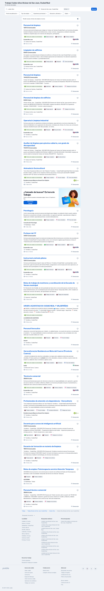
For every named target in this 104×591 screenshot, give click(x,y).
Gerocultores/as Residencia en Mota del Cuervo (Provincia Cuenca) (48, 352)
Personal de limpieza (32, 25)
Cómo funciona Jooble (30, 578)
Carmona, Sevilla (26, 537)
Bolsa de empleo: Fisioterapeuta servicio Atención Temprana (49, 469)
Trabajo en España (65, 572)
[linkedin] (95, 568)
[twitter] (91, 568)
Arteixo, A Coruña (26, 523)
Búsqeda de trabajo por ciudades (29, 562)
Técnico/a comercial (32, 376)
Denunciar (75, 43)
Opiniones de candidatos (30, 580)
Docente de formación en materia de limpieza (42, 446)
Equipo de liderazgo (29, 576)
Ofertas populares (26, 560)
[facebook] (83, 568)
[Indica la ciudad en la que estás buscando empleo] (54, 9)
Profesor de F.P (30, 233)
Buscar (94, 9)
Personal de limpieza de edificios (37, 98)
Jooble (10, 588)
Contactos (27, 574)
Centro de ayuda (29, 572)
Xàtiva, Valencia (25, 533)
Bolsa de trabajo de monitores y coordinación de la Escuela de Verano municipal (49, 284)
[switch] (78, 19)
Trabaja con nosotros (30, 583)
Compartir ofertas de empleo (49, 572)
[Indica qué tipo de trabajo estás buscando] (21, 9)
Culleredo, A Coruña (26, 531)
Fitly (62, 584)
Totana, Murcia (25, 527)
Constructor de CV (65, 582)
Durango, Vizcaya (26, 540)
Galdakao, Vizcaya (26, 535)
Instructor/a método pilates (35, 258)
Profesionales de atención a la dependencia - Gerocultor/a (48, 401)
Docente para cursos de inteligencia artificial (42, 424)
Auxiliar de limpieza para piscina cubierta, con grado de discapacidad (46, 144)
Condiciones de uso (65, 574)
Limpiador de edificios (33, 50)
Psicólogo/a (28, 211)
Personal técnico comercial (35, 490)
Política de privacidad (66, 576)
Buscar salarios (64, 580)
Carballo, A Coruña (26, 521)
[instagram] (87, 568)
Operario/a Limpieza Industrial (36, 120)
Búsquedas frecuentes (28, 515)
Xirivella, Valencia (26, 529)
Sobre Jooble (28, 570)
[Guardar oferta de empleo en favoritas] (77, 25)
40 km (66, 9)
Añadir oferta (46, 570)
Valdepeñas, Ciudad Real (27, 525)
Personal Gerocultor (32, 328)
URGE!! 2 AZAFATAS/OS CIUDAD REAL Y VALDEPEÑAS (46, 306)
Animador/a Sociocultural (34, 168)
